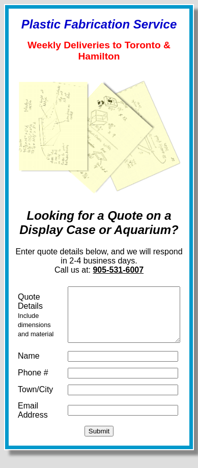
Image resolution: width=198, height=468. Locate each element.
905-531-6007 (120, 273)
